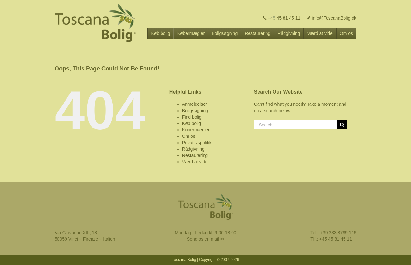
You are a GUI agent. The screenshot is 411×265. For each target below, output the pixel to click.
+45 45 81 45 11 (335, 239)
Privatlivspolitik (197, 142)
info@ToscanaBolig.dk (331, 18)
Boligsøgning (195, 110)
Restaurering (195, 155)
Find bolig (192, 117)
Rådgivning (193, 149)
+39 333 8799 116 (338, 232)
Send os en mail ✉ (205, 239)
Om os (188, 136)
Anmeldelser (194, 104)
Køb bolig (191, 123)
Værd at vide (194, 161)
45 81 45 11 (282, 18)
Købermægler (196, 129)
